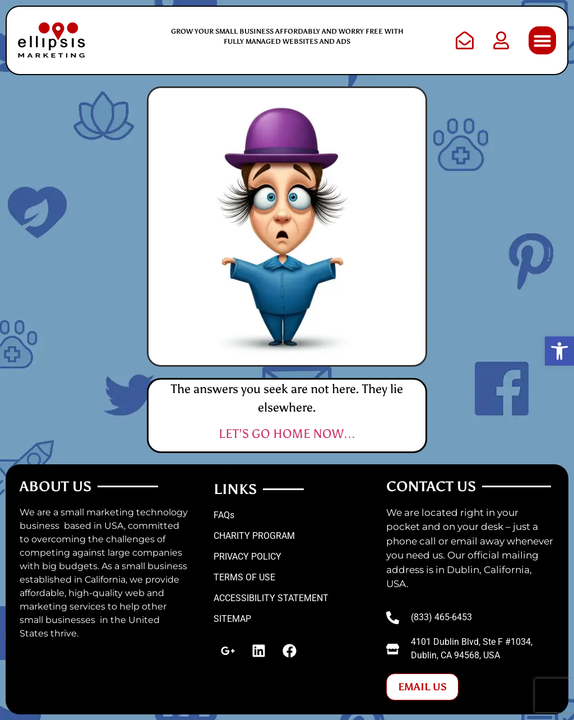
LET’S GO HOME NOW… (287, 433)
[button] (543, 40)
